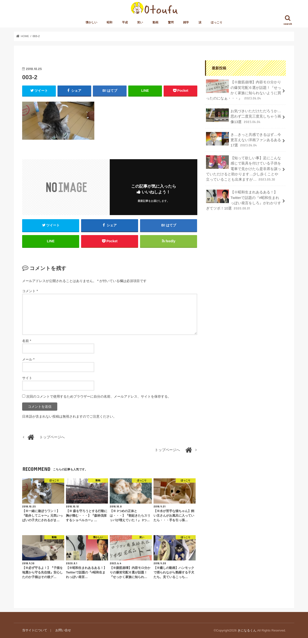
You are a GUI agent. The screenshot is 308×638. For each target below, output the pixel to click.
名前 (26, 341)
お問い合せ (63, 630)
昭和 (109, 22)
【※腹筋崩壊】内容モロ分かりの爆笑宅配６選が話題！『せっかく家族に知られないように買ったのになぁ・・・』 (243, 90)
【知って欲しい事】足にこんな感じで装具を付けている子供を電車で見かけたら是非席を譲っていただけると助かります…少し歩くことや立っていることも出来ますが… (243, 168)
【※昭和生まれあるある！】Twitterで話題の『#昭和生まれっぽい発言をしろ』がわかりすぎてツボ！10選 (243, 199)
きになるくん (246, 630)
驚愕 (171, 22)
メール (28, 359)
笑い (140, 22)
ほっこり (216, 22)
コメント (30, 291)
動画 (155, 22)
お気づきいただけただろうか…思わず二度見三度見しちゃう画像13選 (243, 116)
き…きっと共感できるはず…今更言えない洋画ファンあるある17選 (243, 139)
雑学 (186, 22)
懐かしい (91, 22)
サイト (27, 378)
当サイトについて (34, 630)
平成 (125, 22)
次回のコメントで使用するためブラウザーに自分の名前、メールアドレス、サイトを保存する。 (98, 396)
